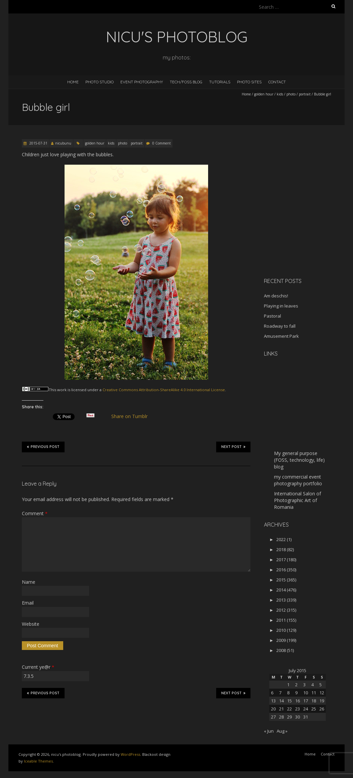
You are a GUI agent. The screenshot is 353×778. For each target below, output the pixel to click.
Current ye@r (38, 667)
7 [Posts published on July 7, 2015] (280, 693)
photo (291, 94)
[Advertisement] (306, 225)
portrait (305, 94)
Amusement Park (281, 336)
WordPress (130, 754)
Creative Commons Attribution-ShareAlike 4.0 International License (164, 389)
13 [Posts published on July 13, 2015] (273, 701)
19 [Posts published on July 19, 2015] (321, 701)
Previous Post (43, 446)
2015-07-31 (37, 143)
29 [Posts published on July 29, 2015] (289, 717)
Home (73, 81)
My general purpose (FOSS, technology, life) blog (299, 460)
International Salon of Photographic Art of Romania (297, 500)
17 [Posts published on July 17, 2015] (305, 701)
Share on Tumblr (132, 416)
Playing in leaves (281, 306)
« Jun (269, 731)
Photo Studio (99, 81)
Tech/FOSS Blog (186, 81)
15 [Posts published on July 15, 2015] (289, 701)
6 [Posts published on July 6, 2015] (272, 693)
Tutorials (219, 81)
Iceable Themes (38, 761)
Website (30, 624)
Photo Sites (249, 81)
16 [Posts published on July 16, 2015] (297, 701)
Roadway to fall (280, 326)
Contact (277, 81)
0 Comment (161, 143)
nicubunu (63, 143)
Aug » (282, 731)
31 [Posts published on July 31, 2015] (305, 717)
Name (28, 582)
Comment (34, 513)
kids (280, 94)
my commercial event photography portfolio (298, 480)
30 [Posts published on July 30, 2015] (297, 717)
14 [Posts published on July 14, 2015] (281, 701)
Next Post (233, 446)
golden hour (263, 94)
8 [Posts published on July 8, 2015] (288, 693)
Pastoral (272, 316)
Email (28, 603)
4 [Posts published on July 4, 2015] (312, 685)
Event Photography (141, 81)
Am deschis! (276, 296)
